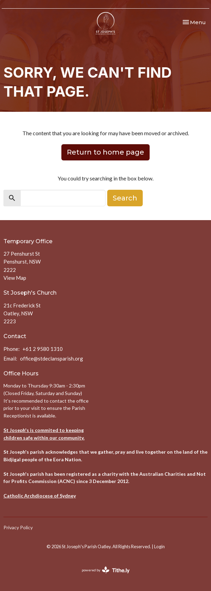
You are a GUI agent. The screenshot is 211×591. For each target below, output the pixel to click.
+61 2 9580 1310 (42, 349)
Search (125, 198)
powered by (106, 570)
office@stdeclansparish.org (51, 358)
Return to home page (105, 152)
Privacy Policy (18, 527)
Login (159, 546)
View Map (14, 278)
